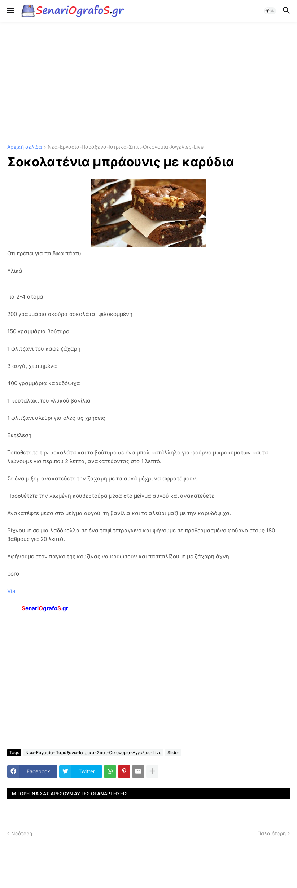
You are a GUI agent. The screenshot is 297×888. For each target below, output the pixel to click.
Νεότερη (21, 833)
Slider (173, 752)
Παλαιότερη (271, 833)
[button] (10, 11)
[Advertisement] (148, 82)
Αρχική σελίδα (24, 147)
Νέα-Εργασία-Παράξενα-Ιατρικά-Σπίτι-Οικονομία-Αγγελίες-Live (126, 147)
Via (11, 591)
